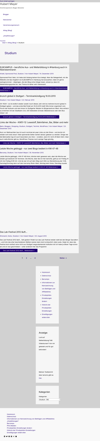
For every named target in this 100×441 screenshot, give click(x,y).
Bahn (2, 126)
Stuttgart (29, 126)
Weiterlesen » (33, 89)
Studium (21, 74)
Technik (36, 126)
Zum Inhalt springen (7, 1)
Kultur (10, 236)
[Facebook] (9, 436)
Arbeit (2, 74)
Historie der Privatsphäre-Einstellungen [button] (47, 308)
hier (40, 378)
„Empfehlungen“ (13, 421)
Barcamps (45, 279)
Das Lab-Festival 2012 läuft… (13, 232)
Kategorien (43, 396)
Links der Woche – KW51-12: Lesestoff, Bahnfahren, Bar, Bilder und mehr (34, 122)
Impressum (46, 272)
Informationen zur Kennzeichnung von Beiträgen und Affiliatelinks (30, 419)
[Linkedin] (4, 436)
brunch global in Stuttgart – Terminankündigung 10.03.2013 (28, 96)
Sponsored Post (11, 74)
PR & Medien (11, 426)
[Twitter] (7, 436)
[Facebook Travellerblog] (16, 436)
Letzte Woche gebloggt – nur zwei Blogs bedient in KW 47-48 (29, 148)
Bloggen (8, 126)
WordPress (44, 126)
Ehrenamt (3, 236)
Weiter (63, 258)
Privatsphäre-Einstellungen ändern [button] (47, 298)
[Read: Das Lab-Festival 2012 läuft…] (39, 228)
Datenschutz (46, 276)
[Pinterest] (11, 436)
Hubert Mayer (8, 4)
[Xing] (13, 436)
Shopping (14, 126)
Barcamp (3, 153)
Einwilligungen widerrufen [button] (16, 433)
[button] (2, 41)
